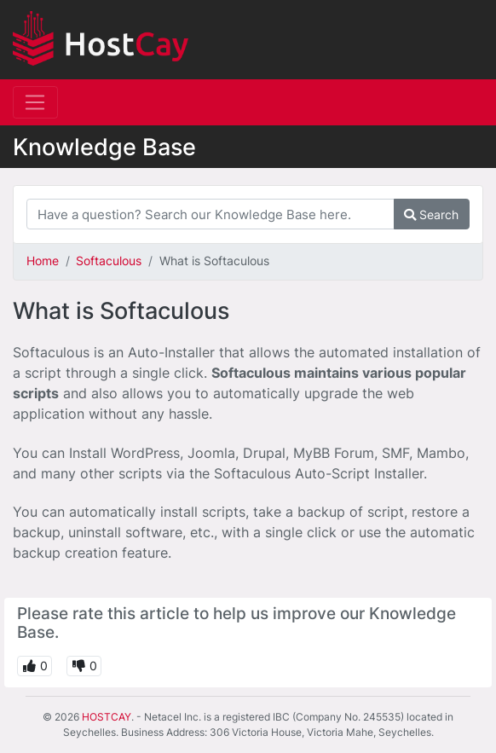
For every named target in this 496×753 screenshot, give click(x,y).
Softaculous (108, 260)
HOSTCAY (106, 716)
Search (431, 214)
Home (42, 260)
